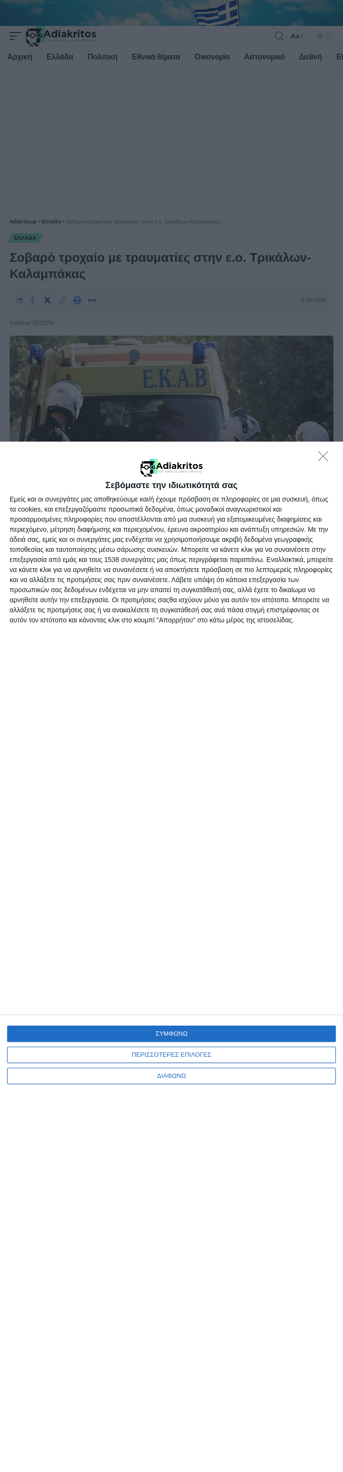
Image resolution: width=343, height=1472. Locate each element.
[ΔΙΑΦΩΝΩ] (325, 459)
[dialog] (171, 957)
